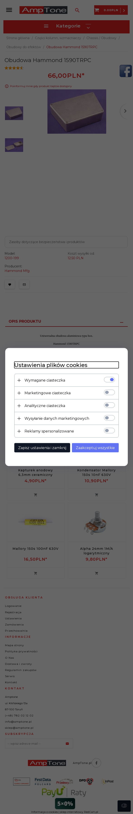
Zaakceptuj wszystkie (95, 448)
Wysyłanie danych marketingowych (57, 418)
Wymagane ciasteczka (45, 380)
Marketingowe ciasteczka (48, 393)
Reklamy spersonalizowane (49, 431)
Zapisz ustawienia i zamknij (42, 448)
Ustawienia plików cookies (50, 365)
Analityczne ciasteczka (45, 406)
